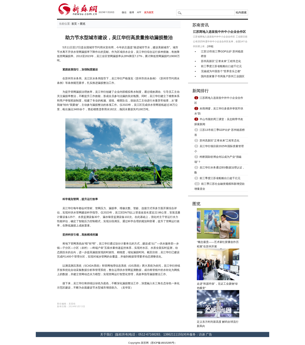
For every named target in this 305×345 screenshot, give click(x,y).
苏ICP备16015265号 (162, 342)
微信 (124, 12)
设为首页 (148, 12)
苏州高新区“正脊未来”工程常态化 (221, 61)
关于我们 (106, 334)
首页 (74, 23)
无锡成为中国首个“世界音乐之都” (221, 71)
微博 (131, 12)
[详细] (210, 46)
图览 (82, 23)
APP (139, 12)
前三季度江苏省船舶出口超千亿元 (221, 66)
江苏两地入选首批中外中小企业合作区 (219, 31)
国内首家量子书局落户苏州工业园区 (223, 76)
